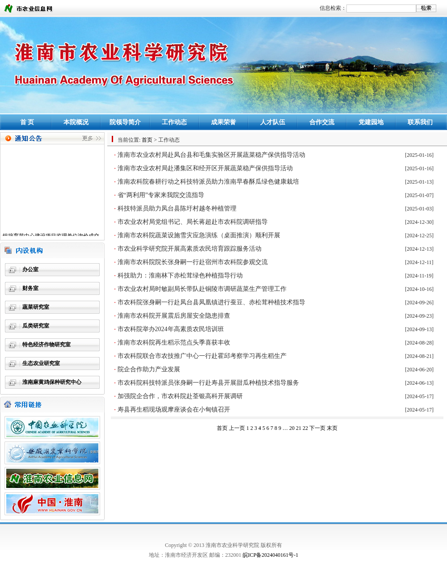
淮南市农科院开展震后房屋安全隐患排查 (174, 315)
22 (305, 428)
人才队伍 (272, 122)
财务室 (30, 288)
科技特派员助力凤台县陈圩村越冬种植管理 (177, 208)
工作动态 (174, 122)
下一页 (317, 428)
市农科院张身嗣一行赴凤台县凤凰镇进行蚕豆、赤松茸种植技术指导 (211, 302)
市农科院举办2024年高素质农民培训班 (171, 329)
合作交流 (321, 122)
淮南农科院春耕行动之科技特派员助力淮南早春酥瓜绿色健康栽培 (208, 181)
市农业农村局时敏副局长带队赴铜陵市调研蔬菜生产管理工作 (202, 289)
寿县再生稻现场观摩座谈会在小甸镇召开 (174, 409)
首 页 (27, 122)
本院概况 (76, 122)
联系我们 (420, 122)
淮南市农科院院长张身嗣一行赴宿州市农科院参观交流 (193, 262)
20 (292, 428)
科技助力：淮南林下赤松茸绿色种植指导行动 (180, 275)
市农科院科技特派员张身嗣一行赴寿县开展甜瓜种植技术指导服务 (208, 382)
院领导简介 (125, 122)
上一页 (237, 428)
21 (298, 428)
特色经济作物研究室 (46, 344)
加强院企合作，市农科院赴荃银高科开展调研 (180, 396)
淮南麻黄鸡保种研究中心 (51, 382)
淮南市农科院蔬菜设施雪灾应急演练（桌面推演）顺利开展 (199, 235)
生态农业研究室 (41, 363)
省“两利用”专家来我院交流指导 (161, 195)
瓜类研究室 (35, 326)
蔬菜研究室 (35, 307)
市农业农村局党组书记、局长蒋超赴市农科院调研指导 (193, 222)
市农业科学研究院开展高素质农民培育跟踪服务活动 (189, 248)
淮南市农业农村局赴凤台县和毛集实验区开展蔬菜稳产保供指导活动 (211, 154)
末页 (332, 428)
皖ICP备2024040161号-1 (271, 555)
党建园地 (371, 122)
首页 (147, 140)
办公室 (30, 269)
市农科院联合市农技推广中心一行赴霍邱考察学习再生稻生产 (202, 356)
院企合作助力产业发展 (149, 369)
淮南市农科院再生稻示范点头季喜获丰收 (174, 342)
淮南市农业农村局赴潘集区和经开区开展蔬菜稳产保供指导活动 (205, 168)
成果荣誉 (223, 122)
